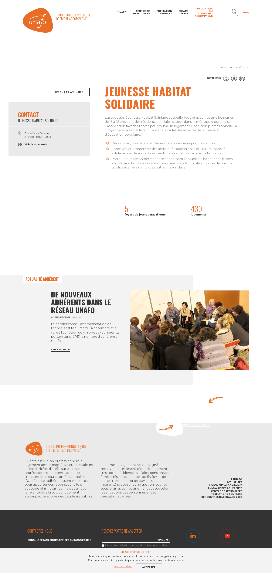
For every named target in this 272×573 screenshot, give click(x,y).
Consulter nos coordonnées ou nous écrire (59, 540)
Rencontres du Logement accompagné (204, 12)
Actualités (234, 482)
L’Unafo (121, 12)
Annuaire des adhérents (225, 488)
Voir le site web (36, 144)
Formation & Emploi (164, 12)
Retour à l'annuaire (69, 92)
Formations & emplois (226, 494)
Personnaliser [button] (123, 566)
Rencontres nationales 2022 (221, 497)
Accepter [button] (148, 567)
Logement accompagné (225, 485)
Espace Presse (183, 12)
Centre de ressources (141, 12)
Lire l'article (60, 349)
